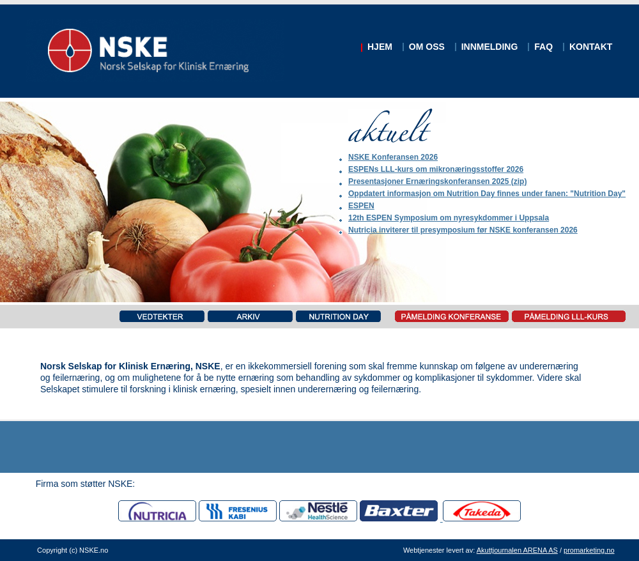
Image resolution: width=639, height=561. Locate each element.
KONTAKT (590, 47)
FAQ (543, 47)
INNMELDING (489, 47)
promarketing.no (589, 550)
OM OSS (427, 47)
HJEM (379, 47)
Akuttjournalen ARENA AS (517, 550)
